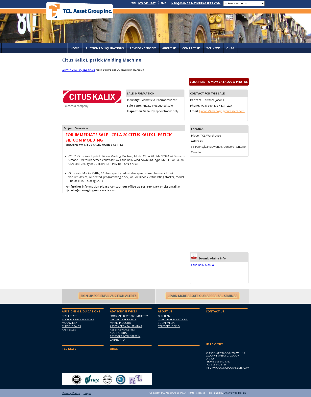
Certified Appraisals (123, 319)
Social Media (166, 323)
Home (75, 48)
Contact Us (191, 48)
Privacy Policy (71, 393)
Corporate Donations (173, 319)
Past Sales (69, 329)
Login (87, 393)
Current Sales (71, 326)
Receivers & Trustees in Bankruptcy (125, 338)
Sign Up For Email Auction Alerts (108, 296)
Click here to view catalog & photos (219, 82)
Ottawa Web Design (235, 392)
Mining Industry (120, 323)
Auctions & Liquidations (78, 70)
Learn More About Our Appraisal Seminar (202, 296)
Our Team (164, 316)
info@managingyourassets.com (196, 3)
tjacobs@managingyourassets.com (222, 111)
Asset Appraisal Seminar (126, 326)
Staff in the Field (169, 326)
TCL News (213, 48)
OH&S (230, 48)
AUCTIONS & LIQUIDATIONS (104, 48)
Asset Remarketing (122, 329)
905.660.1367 (147, 3)
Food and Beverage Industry (129, 316)
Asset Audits (118, 333)
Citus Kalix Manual (202, 265)
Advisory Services (143, 48)
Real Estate (69, 316)
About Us (169, 48)
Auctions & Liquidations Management (78, 321)
